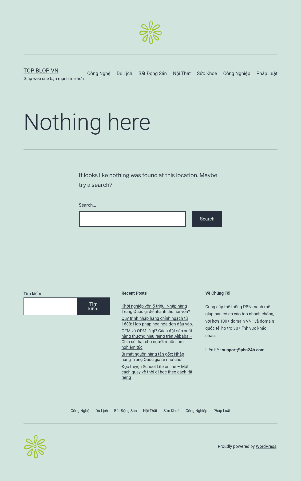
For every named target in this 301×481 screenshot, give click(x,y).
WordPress (266, 446)
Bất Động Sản (153, 73)
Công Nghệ (99, 73)
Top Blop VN (41, 70)
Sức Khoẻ (207, 73)
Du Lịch (124, 73)
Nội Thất (182, 73)
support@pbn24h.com (243, 349)
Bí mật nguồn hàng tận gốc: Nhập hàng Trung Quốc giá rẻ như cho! (153, 357)
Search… (87, 205)
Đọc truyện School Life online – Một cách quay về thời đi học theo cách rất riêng (157, 372)
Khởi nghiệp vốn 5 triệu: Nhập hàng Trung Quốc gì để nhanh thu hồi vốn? (156, 309)
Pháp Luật (267, 73)
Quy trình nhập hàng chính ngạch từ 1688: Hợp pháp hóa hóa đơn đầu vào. (157, 321)
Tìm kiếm (32, 293)
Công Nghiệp (236, 73)
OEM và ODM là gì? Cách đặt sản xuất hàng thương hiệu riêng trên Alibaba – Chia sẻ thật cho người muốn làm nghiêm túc (157, 339)
